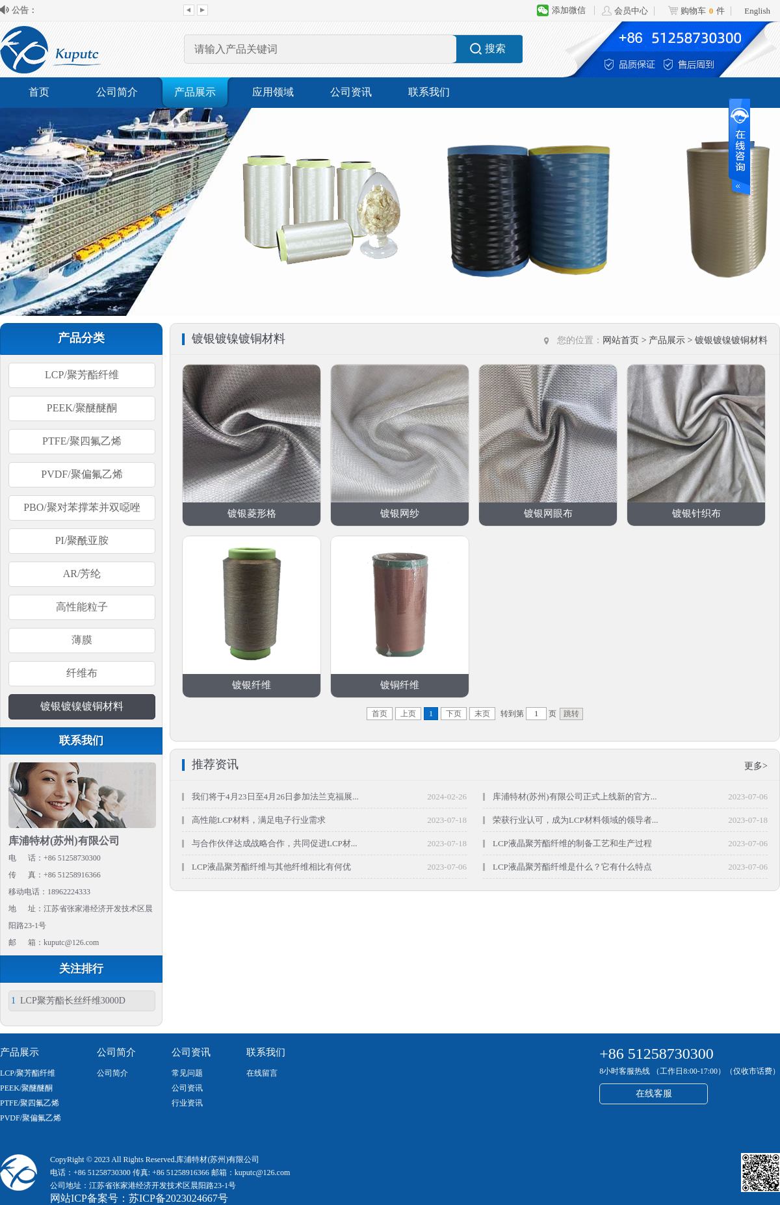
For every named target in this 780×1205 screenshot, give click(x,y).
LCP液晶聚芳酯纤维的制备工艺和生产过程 (572, 843)
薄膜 (82, 639)
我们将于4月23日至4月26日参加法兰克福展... (275, 796)
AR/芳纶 (82, 573)
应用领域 (273, 91)
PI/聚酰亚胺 (82, 540)
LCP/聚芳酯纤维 (82, 374)
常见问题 (187, 1073)
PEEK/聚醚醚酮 (82, 407)
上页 (408, 713)
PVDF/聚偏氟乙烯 (81, 474)
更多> (756, 766)
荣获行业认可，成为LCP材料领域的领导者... (575, 820)
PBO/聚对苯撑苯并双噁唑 (81, 507)
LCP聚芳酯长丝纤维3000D (68, 1000)
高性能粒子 (82, 606)
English (757, 11)
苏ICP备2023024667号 (178, 1198)
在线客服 (654, 1093)
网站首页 (621, 340)
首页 (39, 91)
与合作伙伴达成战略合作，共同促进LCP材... (275, 843)
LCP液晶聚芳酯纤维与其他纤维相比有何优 (271, 867)
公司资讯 (351, 91)
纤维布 (82, 673)
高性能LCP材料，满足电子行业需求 (259, 820)
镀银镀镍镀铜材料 (82, 706)
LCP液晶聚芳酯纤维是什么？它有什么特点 (572, 867)
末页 (482, 713)
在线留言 (262, 1073)
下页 (454, 713)
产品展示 (195, 91)
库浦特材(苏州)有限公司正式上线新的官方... (574, 796)
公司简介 (117, 91)
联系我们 (429, 91)
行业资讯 (187, 1103)
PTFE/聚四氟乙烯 (82, 441)
